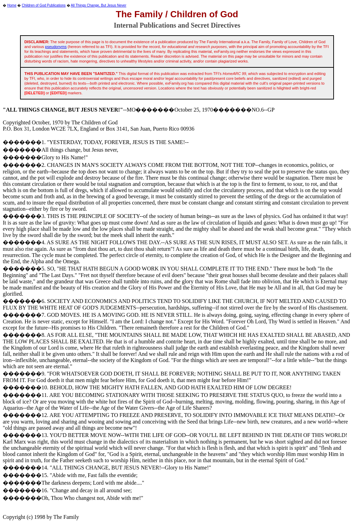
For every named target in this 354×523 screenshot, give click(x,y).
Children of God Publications (44, 5)
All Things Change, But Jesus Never (98, 5)
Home (12, 5)
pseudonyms (55, 47)
